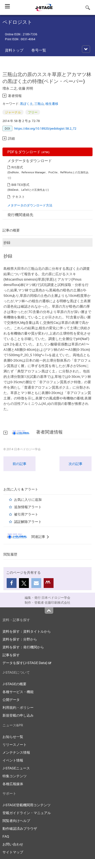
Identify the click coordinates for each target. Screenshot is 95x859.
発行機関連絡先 (20, 214)
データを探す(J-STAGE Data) (26, 662)
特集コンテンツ (14, 776)
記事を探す (11, 655)
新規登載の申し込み (18, 715)
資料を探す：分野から (19, 639)
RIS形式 (17, 167)
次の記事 (75, 463)
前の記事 (19, 463)
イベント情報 (12, 760)
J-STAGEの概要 (14, 684)
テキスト (18, 196)
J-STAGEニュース (16, 768)
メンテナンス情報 (16, 752)
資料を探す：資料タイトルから (26, 631)
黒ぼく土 (26, 103)
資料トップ (14, 50)
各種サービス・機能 (18, 691)
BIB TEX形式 (20, 184)
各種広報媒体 (12, 783)
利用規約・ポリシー (18, 707)
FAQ (5, 836)
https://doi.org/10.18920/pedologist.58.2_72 (45, 128)
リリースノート (14, 744)
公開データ (11, 699)
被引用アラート (26, 514)
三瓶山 (39, 103)
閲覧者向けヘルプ (16, 820)
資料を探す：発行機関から (23, 647)
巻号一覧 (38, 50)
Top (49, 610)
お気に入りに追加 (28, 499)
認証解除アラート (28, 521)
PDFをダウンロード (28, 151)
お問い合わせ (12, 844)
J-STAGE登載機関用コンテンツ (26, 805)
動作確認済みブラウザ (19, 828)
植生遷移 (51, 103)
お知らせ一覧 (12, 736)
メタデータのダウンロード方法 (29, 205)
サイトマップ (12, 852)
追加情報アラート (28, 506)
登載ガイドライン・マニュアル (26, 812)
